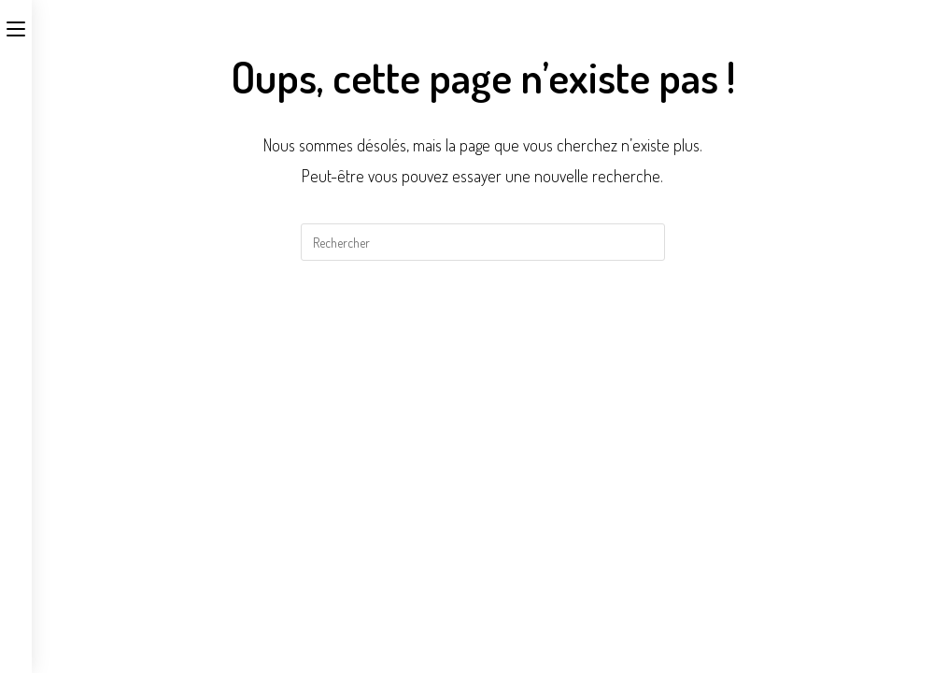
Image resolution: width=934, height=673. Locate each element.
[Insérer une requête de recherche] (483, 242)
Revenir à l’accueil (482, 335)
